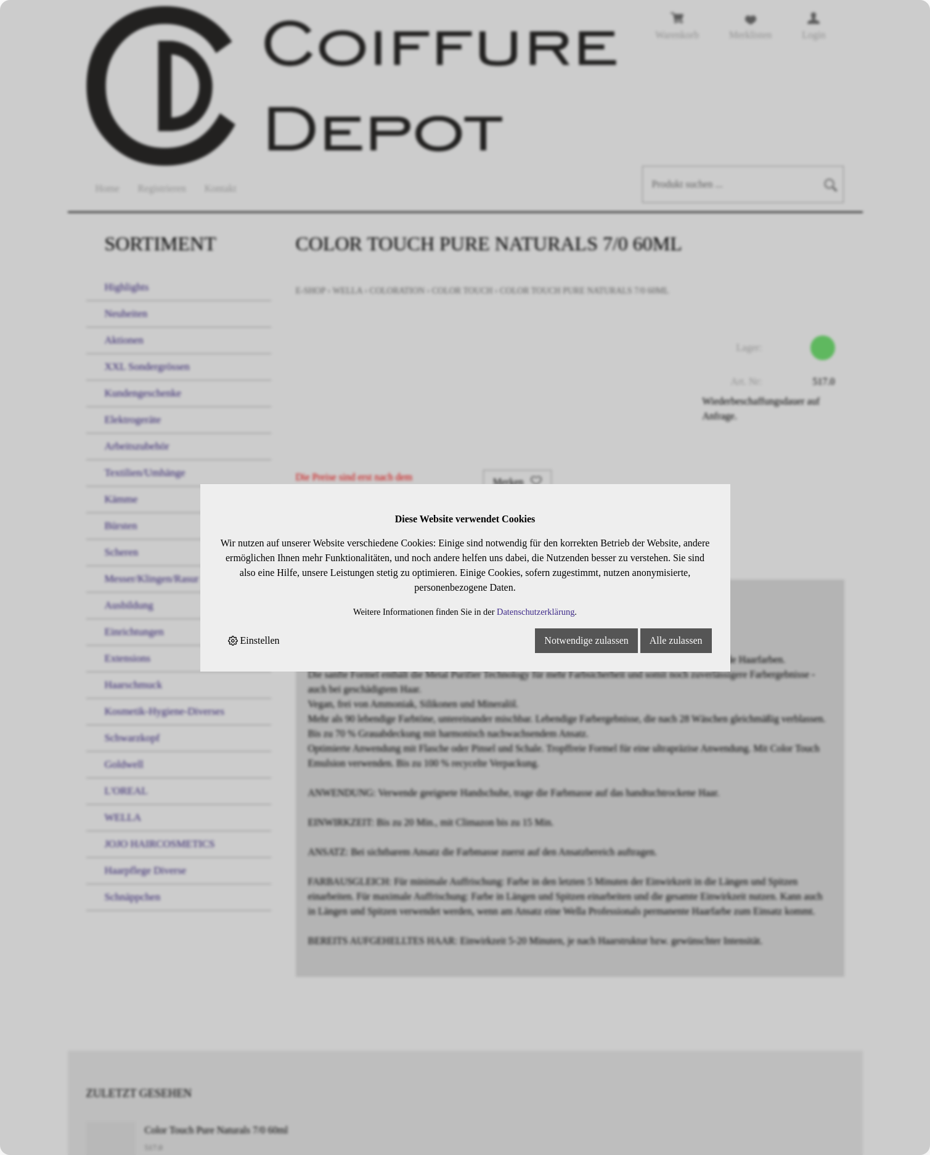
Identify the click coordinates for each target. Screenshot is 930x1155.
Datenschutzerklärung (535, 612)
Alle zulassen (676, 640)
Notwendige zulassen (586, 640)
